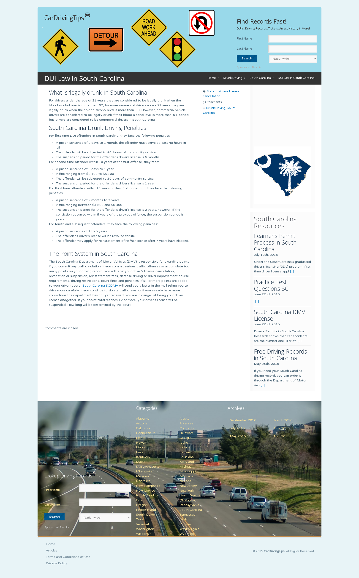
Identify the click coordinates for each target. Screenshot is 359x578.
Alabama (143, 419)
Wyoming (187, 534)
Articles (51, 550)
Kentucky (143, 457)
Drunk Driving (232, 78)
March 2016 (282, 420)
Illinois (140, 447)
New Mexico (145, 491)
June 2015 (281, 428)
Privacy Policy (56, 563)
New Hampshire (148, 486)
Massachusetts (147, 467)
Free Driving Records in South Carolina (280, 354)
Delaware (187, 433)
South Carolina (260, 78)
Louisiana (187, 457)
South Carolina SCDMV (100, 286)
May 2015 (238, 436)
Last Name (244, 49)
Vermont (142, 524)
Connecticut (145, 433)
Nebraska (143, 481)
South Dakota (146, 515)
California (143, 428)
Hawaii (141, 443)
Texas (140, 519)
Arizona (141, 423)
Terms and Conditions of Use (68, 557)
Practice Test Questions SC (271, 285)
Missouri (142, 476)
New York (187, 491)
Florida (141, 438)
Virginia (185, 524)
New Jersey (188, 486)
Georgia (185, 438)
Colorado (187, 428)
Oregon (142, 505)
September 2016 (243, 420)
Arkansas (186, 423)
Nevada (185, 481)
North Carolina (147, 495)
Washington (145, 529)
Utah (183, 519)
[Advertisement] (282, 116)
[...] (292, 271)
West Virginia (189, 529)
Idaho (184, 443)
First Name (244, 38)
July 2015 (237, 428)
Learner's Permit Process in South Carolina (275, 242)
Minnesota (144, 471)
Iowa (139, 452)
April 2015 (281, 436)
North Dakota (190, 495)
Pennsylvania (189, 505)
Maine (140, 462)
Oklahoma (187, 500)
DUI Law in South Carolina (296, 78)
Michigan (186, 467)
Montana (186, 476)
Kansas (185, 452)
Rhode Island (146, 510)
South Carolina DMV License (279, 315)
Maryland (187, 462)
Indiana (185, 447)
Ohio (139, 500)
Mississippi (188, 471)
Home (212, 78)
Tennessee (188, 515)
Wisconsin (143, 534)
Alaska (184, 419)
